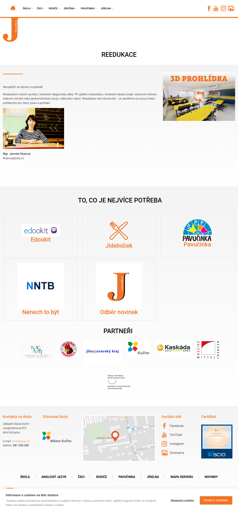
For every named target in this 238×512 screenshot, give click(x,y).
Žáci (81, 477)
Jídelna (106, 8)
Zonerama (173, 453)
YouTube (172, 435)
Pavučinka (87, 8)
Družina (69, 8)
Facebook (173, 425)
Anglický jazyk (53, 477)
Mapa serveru (181, 477)
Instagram (173, 444)
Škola (25, 477)
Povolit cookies (216, 500)
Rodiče (53, 8)
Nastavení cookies (182, 500)
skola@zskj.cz (21, 441)
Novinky (211, 477)
